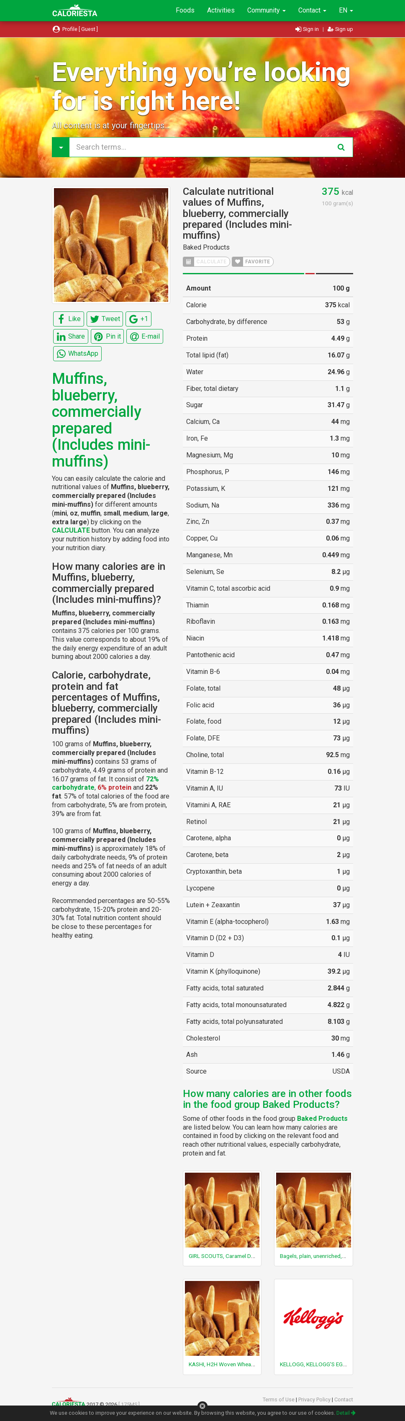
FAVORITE (251, 261)
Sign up (340, 29)
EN (346, 10)
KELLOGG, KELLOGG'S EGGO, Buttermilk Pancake (340, 1364)
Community (266, 10)
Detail (346, 1413)
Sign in (307, 29)
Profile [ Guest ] (75, 29)
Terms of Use (279, 1399)
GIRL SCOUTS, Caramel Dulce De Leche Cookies (248, 1256)
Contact (312, 10)
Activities (221, 10)
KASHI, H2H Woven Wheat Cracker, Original (242, 1364)
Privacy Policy (315, 1399)
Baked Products (206, 247)
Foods (185, 10)
